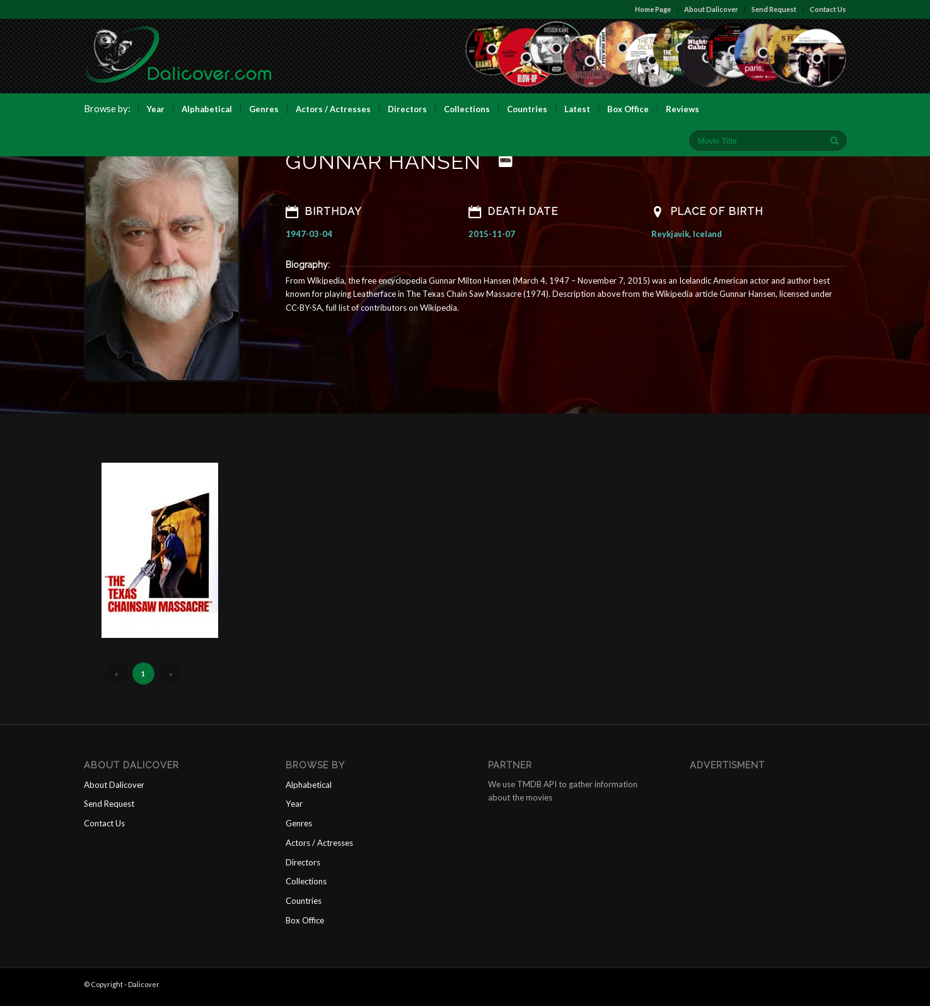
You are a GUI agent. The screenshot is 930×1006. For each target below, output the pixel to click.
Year (294, 810)
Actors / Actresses (319, 848)
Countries (304, 906)
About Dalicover (712, 9)
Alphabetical (309, 791)
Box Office (305, 925)
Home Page (653, 9)
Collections (306, 887)
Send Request (774, 9)
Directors (303, 867)
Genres (299, 829)
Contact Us (828, 9)
